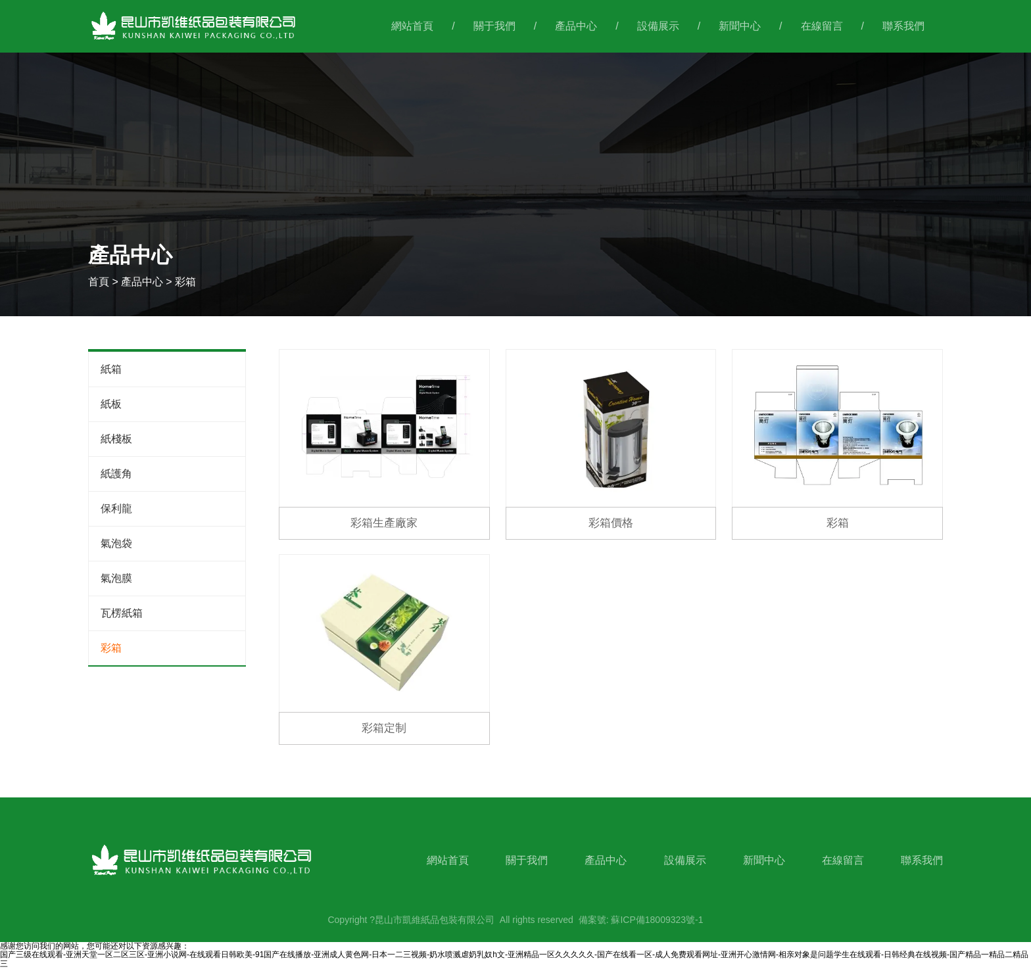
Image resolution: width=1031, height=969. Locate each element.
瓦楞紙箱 (122, 613)
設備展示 (658, 26)
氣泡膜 (116, 578)
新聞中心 (740, 26)
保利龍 (116, 508)
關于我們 (494, 26)
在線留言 (822, 26)
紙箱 (111, 369)
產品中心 (576, 26)
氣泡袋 (116, 543)
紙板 (111, 404)
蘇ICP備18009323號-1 (657, 919)
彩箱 (111, 647)
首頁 (100, 281)
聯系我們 (903, 26)
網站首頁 (412, 26)
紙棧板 (116, 438)
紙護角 (116, 473)
